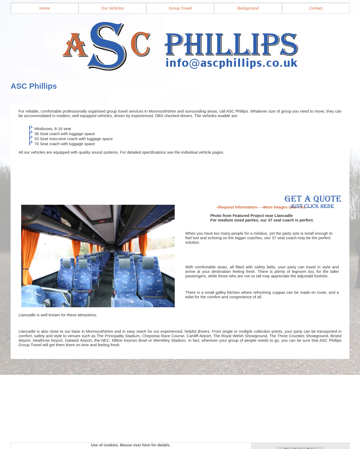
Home (44, 8)
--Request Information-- (238, 207)
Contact (316, 8)
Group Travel (180, 8)
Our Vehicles (112, 8)
